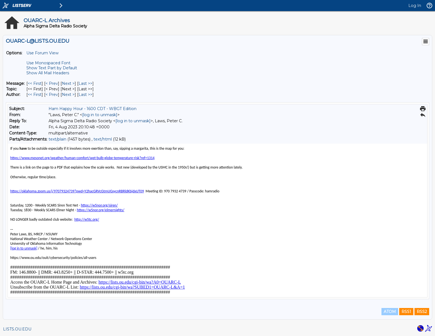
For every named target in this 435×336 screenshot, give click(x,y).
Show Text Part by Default (51, 67)
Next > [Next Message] (68, 83)
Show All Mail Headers (47, 72)
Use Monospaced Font (48, 62)
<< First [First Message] (35, 83)
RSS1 (406, 311)
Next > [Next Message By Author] (68, 94)
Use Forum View (42, 52)
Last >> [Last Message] (85, 83)
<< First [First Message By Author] (35, 94)
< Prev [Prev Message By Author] (51, 94)
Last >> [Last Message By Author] (85, 94)
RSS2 (422, 311)
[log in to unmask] (99, 114)
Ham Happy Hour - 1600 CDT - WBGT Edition (92, 108)
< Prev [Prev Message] (51, 83)
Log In (414, 5)
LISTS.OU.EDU (17, 329)
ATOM (390, 311)
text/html (102, 139)
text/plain (57, 139)
